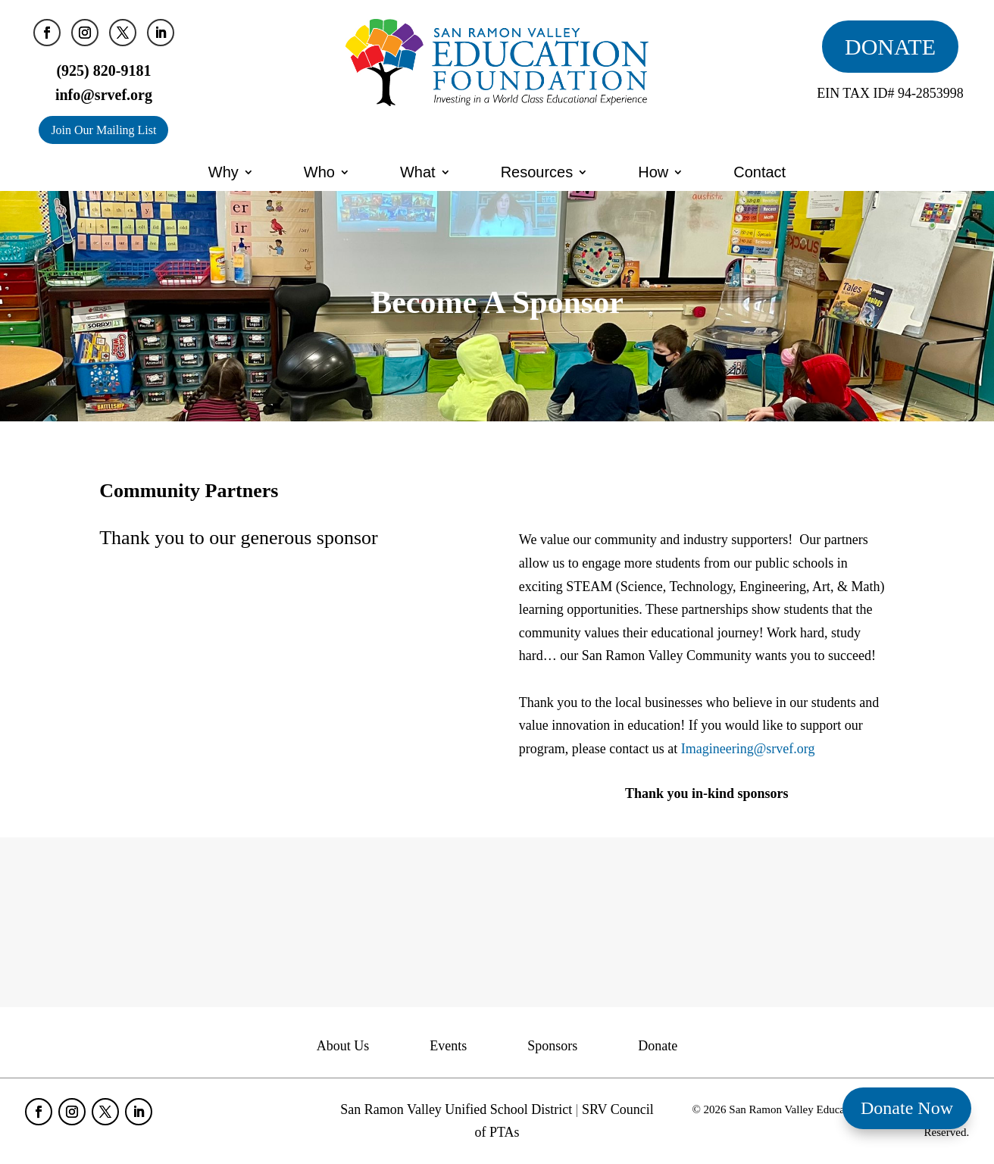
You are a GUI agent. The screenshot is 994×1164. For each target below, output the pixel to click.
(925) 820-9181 (103, 70)
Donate (657, 1046)
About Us (343, 1046)
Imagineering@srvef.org (748, 748)
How (653, 172)
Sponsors (552, 1046)
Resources (537, 172)
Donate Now (907, 1108)
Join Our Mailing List (103, 130)
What (418, 172)
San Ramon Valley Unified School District (456, 1109)
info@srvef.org (103, 94)
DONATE (890, 46)
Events (448, 1046)
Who (319, 172)
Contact (759, 172)
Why (223, 172)
